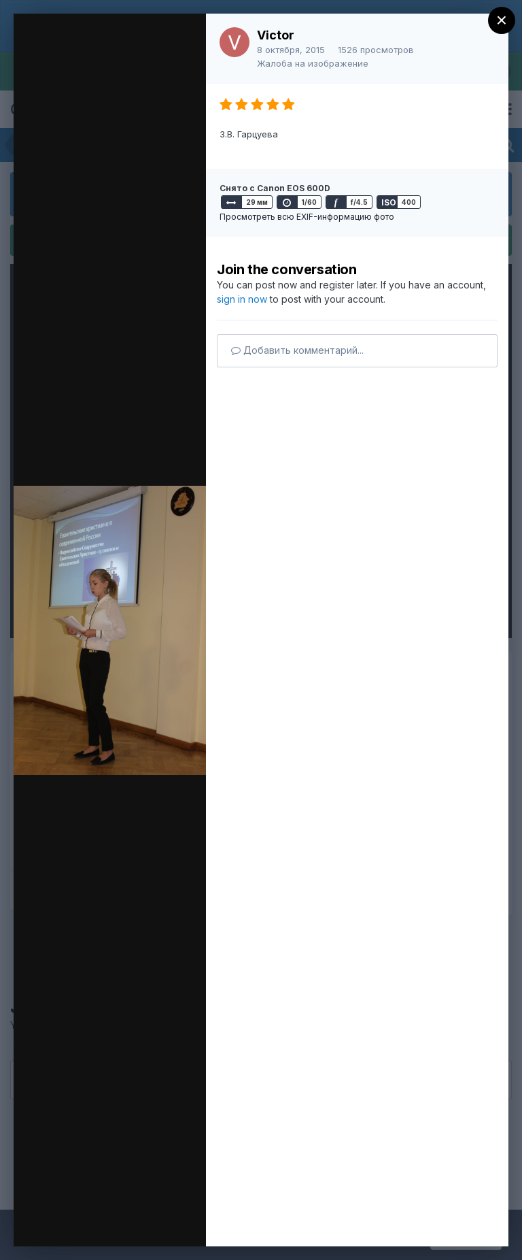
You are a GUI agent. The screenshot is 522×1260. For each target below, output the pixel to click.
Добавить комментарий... (297, 350)
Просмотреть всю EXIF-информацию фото (307, 217)
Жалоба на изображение (312, 63)
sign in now (242, 299)
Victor (275, 35)
